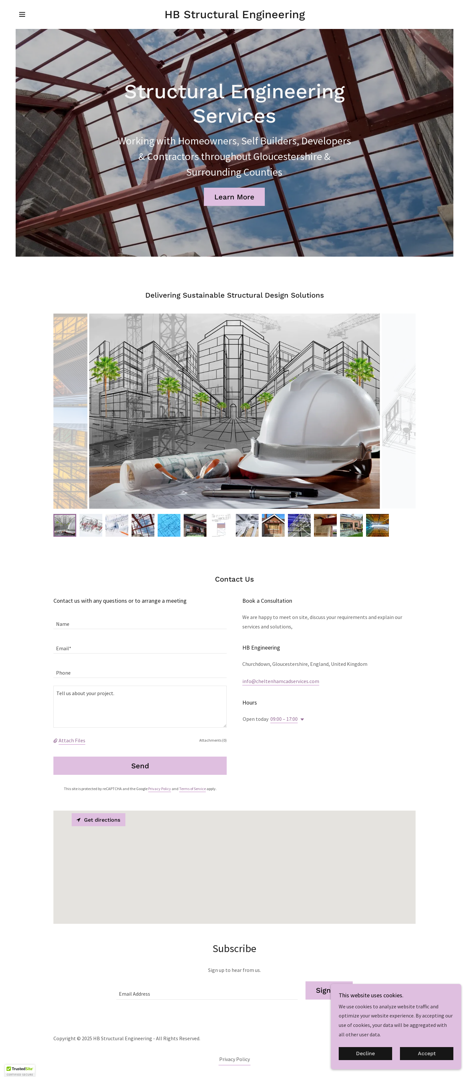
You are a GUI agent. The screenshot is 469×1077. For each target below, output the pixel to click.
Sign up (329, 990)
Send (140, 766)
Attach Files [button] (72, 740)
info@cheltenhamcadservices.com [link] (280, 681)
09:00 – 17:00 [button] (284, 719)
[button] (22, 14)
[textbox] (140, 621)
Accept (427, 1054)
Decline (365, 1054)
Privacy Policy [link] (159, 788)
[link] (234, 16)
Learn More (234, 197)
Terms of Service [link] (192, 788)
